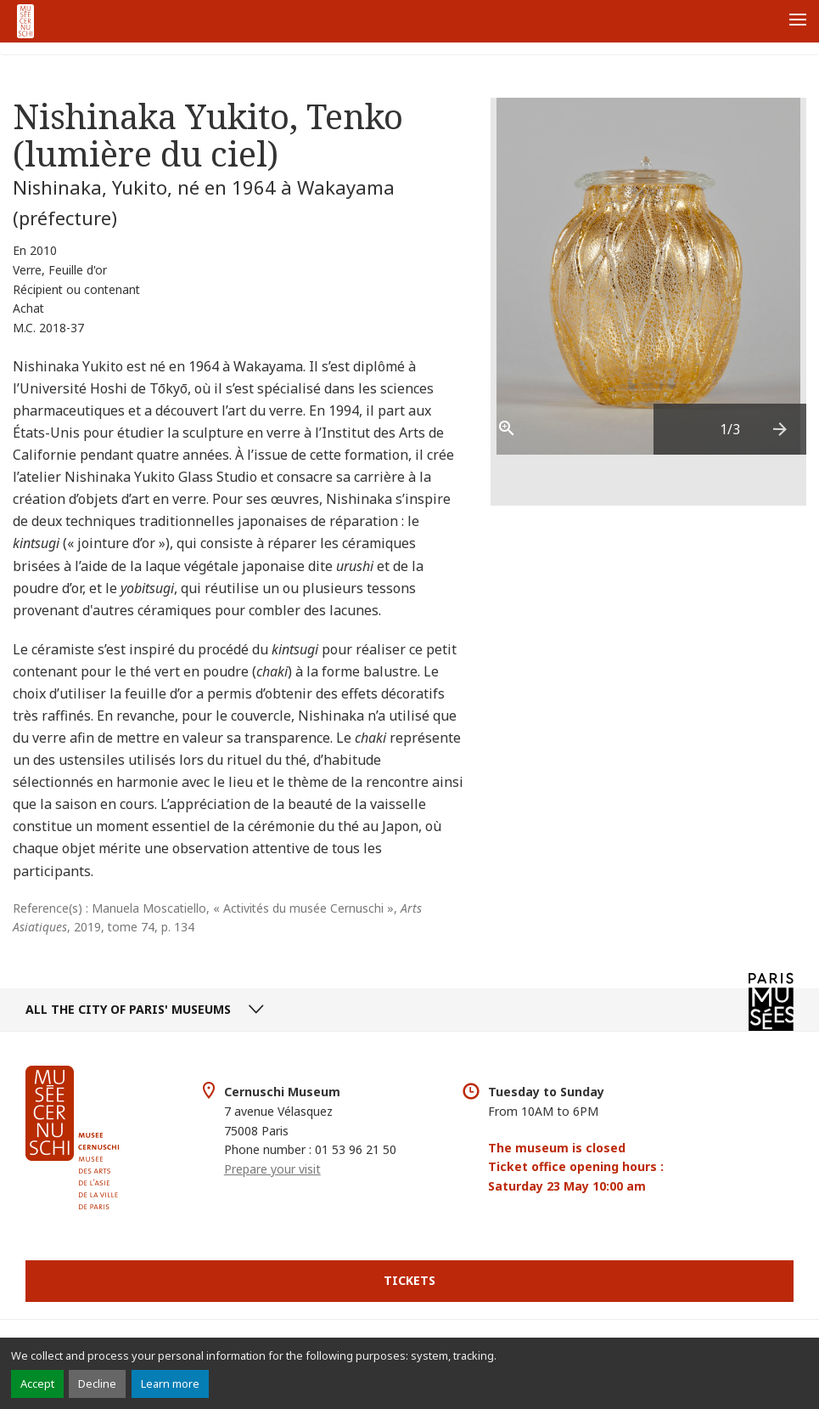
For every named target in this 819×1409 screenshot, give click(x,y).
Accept (37, 1383)
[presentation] (780, 429)
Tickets (409, 1280)
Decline (97, 1383)
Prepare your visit (272, 1169)
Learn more (170, 1383)
